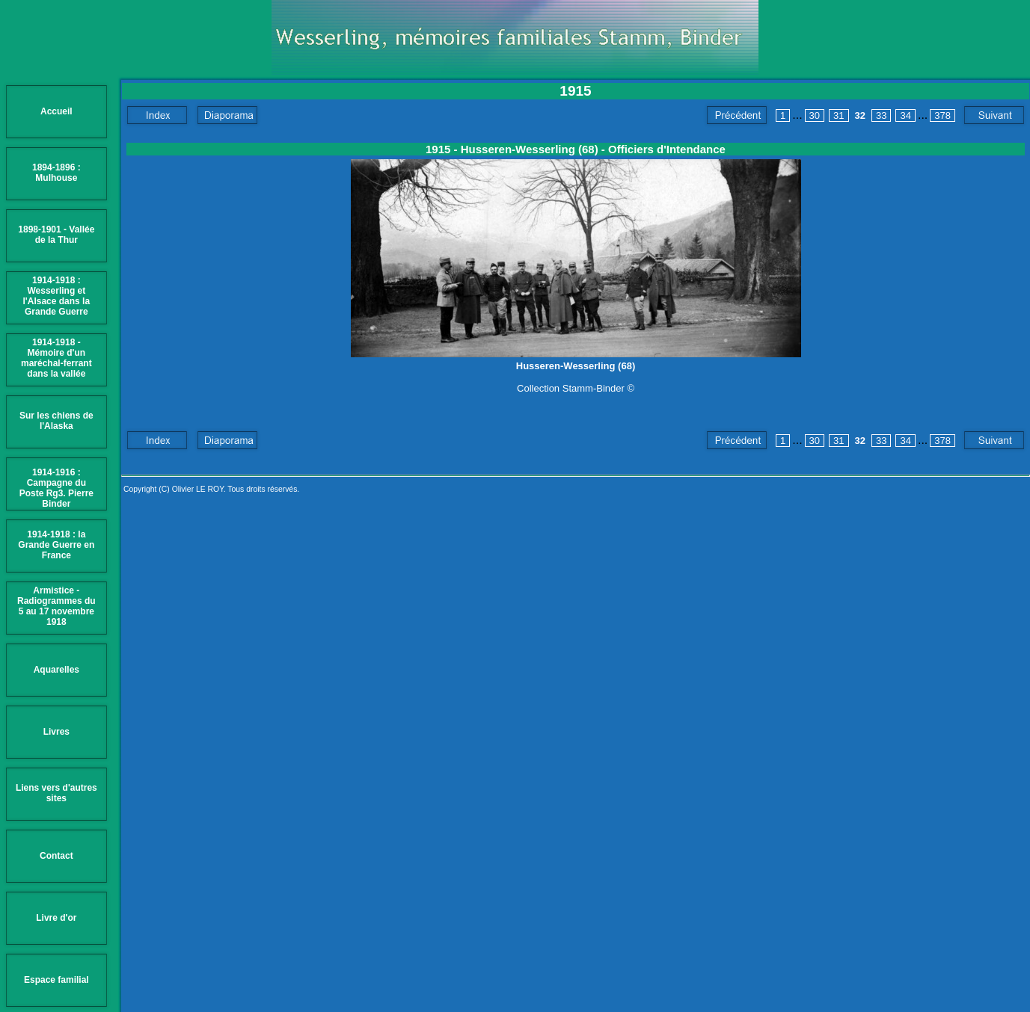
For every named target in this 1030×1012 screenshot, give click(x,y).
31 (838, 115)
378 (942, 115)
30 (814, 115)
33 (881, 115)
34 (905, 115)
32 (860, 115)
